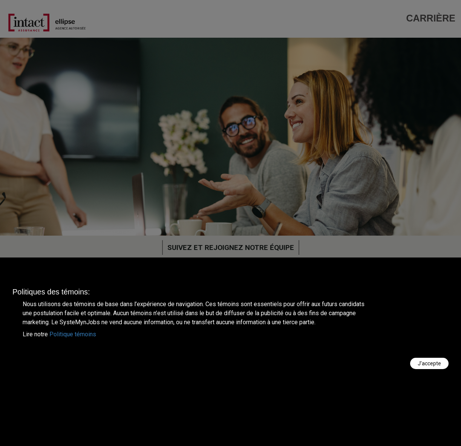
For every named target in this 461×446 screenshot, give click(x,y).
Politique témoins (72, 334)
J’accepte (429, 363)
